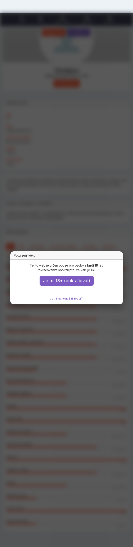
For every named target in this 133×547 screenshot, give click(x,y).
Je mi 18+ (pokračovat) (66, 280)
